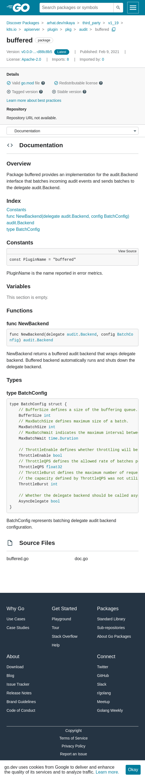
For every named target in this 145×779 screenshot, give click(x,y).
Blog (10, 675)
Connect (106, 656)
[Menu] (72, 131)
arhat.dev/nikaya (61, 23)
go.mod (27, 83)
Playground (61, 619)
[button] (9, 83)
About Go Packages (114, 636)
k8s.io (12, 29)
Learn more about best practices (34, 100)
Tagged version (25, 92)
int (47, 415)
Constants (16, 209)
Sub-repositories (111, 627)
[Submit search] (118, 8)
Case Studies (18, 627)
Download (15, 667)
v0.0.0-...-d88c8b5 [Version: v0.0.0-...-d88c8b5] (30, 52)
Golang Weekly (110, 710)
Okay (133, 769)
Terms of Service (73, 738)
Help (56, 645)
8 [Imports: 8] (61, 59)
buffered (102, 29)
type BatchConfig (23, 229)
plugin (52, 29)
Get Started (64, 608)
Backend (88, 334)
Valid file (26, 83)
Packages (108, 608)
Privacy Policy (73, 746)
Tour (55, 627)
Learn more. (107, 772)
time (53, 438)
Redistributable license (78, 83)
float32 (54, 467)
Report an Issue (73, 754)
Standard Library (111, 619)
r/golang (104, 693)
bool (57, 455)
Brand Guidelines (21, 702)
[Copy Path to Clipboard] (113, 29)
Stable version (69, 92)
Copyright (73, 730)
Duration (69, 438)
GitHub (103, 675)
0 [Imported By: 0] (92, 59)
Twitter (102, 667)
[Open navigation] (133, 7)
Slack (101, 684)
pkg (68, 29)
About (13, 656)
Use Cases (16, 619)
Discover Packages (23, 23)
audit (83, 29)
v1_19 (113, 23)
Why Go (15, 608)
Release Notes (19, 693)
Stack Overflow (64, 636)
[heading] (23, 7)
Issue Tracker (18, 684)
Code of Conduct (21, 710)
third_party (92, 23)
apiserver (32, 29)
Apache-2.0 (31, 59)
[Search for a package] (77, 8)
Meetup (103, 702)
